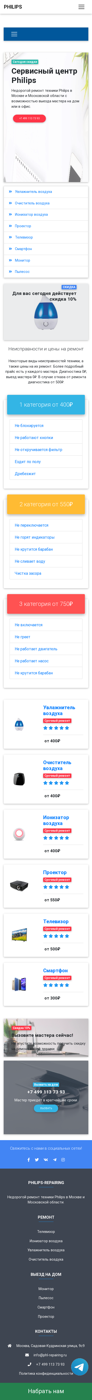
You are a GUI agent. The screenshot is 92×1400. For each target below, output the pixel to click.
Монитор (19, 260)
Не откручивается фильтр (38, 449)
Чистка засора (28, 573)
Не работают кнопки (34, 437)
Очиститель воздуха (29, 203)
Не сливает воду (30, 561)
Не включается (28, 624)
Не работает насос (32, 660)
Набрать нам (46, 1391)
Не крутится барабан (34, 549)
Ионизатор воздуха (28, 214)
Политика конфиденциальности (46, 1373)
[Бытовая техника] (14, 34)
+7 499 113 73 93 (29, 118)
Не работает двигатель (36, 648)
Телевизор (21, 237)
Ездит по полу (28, 461)
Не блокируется (29, 425)
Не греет (22, 636)
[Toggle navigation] (81, 7)
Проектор (20, 226)
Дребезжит (25, 473)
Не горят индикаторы (35, 537)
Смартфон (20, 249)
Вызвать (46, 1108)
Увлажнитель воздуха (30, 191)
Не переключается (31, 525)
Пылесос (19, 271)
